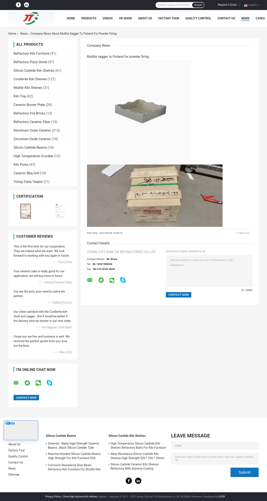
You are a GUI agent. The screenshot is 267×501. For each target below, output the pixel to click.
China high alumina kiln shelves (80, 496)
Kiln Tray (20, 96)
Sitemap (13, 474)
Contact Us (226, 18)
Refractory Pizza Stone (30, 62)
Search (198, 5)
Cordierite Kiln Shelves (30, 79)
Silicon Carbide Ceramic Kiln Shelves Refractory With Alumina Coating (135, 466)
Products (88, 18)
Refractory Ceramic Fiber (32, 122)
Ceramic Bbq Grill (26, 173)
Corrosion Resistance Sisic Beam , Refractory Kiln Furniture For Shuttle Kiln (74, 467)
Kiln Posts (21, 165)
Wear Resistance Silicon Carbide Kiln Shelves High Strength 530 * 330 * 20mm (137, 456)
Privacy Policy (53, 496)
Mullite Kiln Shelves (28, 88)
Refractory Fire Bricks (29, 113)
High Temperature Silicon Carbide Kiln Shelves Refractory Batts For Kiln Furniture (138, 445)
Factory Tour (168, 18)
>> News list (242, 233)
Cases (260, 18)
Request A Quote (227, 4)
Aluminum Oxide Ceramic (32, 130)
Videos (108, 18)
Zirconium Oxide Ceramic (32, 139)
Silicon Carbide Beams (30, 147)
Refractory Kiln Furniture (31, 53)
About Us (145, 18)
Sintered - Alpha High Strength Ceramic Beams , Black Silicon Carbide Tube (73, 445)
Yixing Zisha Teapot (28, 182)
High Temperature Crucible (33, 156)
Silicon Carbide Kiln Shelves (34, 71)
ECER (222, 496)
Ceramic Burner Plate (29, 105)
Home (71, 18)
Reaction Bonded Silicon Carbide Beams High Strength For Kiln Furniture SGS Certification (74, 456)
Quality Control (198, 18)
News (245, 18)
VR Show (125, 18)
